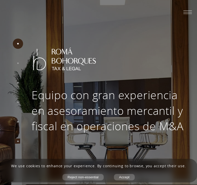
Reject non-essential (82, 177)
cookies (33, 166)
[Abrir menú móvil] (187, 12)
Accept (124, 177)
